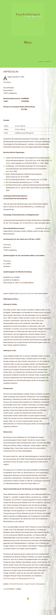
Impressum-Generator (26, 293)
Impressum (41, 61)
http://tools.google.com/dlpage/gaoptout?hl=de (19, 578)
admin (12, 589)
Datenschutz (48, 61)
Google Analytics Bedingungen (34, 584)
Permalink (18, 589)
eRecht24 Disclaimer (16, 584)
